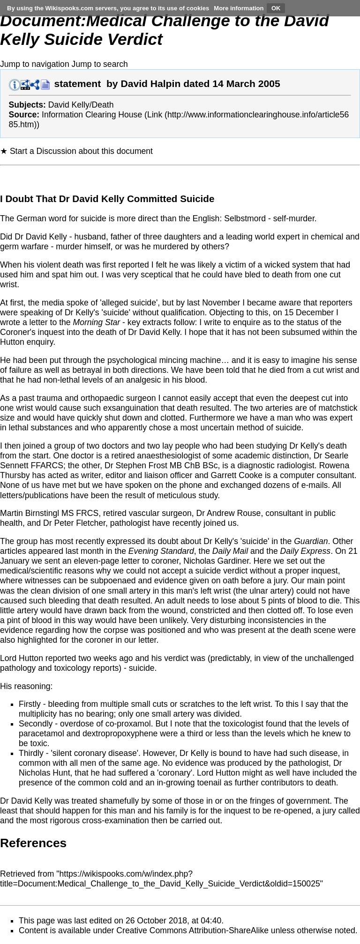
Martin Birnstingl (29, 513)
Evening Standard (161, 551)
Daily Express (305, 551)
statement (77, 83)
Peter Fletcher (79, 523)
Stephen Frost (141, 465)
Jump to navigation (34, 64)
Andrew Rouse (234, 513)
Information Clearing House (92, 114)
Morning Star (96, 322)
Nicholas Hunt (44, 772)
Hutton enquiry (26, 342)
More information (238, 8)
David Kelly (46, 236)
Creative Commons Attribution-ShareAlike (192, 930)
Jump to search (100, 64)
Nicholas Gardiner (216, 561)
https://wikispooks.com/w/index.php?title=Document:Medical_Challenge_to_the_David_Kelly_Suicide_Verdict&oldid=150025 (160, 878)
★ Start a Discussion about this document (76, 151)
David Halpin (150, 83)
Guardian (311, 541)
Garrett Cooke (237, 475)
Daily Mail (230, 551)
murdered (170, 246)
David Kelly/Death (81, 104)
